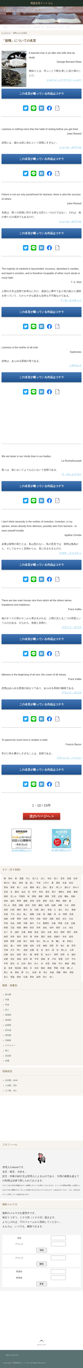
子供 (12, 914)
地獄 (6, 919)
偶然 (65, 901)
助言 (32, 927)
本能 (54, 963)
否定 (12, 959)
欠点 (67, 905)
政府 (6, 936)
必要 (6, 959)
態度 (12, 941)
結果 (47, 905)
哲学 (74, 945)
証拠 (73, 923)
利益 (52, 972)
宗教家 (8, 1040)
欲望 (34, 972)
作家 (7, 999)
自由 (12, 923)
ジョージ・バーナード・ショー (64, 80)
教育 (45, 901)
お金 (25, 887)
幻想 (12, 910)
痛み (14, 883)
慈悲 (58, 919)
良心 (6, 977)
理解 (58, 972)
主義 (54, 923)
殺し (25, 914)
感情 (47, 896)
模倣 (49, 968)
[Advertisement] (41, 421)
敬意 (14, 905)
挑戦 (45, 945)
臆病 (32, 887)
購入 (43, 910)
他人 (38, 941)
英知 (6, 887)
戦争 (36, 936)
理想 (72, 972)
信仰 (51, 927)
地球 (19, 945)
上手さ (46, 883)
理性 (65, 972)
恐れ (45, 887)
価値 (76, 892)
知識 (25, 945)
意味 (21, 883)
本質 (47, 963)
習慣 (19, 923)
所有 (38, 927)
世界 (12, 936)
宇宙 (38, 883)
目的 (36, 968)
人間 (72, 950)
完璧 (54, 896)
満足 (74, 963)
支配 (51, 919)
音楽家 (8, 1056)
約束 (63, 968)
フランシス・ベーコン (69, 757)
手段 (6, 923)
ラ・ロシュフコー (71, 474)
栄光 (71, 883)
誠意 (17, 932)
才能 (38, 914)
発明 (56, 954)
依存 (76, 878)
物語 (43, 968)
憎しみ (64, 950)
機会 (67, 896)
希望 (19, 901)
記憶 (60, 896)
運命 (58, 883)
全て (6, 932)
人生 (65, 927)
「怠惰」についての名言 (22, 10)
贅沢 (69, 932)
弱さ (45, 972)
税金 (36, 932)
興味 (58, 901)
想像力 (57, 936)
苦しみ (7, 905)
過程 (6, 896)
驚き (51, 887)
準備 (60, 923)
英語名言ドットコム (41, 3)
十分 (38, 923)
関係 (34, 896)
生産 (49, 932)
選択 (43, 936)
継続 (40, 905)
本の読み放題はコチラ (21, 850)
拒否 (38, 901)
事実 (19, 919)
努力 (47, 950)
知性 (32, 945)
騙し (58, 941)
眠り (25, 954)
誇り (36, 963)
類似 (19, 977)
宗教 (25, 923)
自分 (65, 919)
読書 (32, 950)
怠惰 (6, 941)
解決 (17, 892)
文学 (67, 959)
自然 (25, 919)
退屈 (71, 936)
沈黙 (51, 945)
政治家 (8, 994)
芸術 (34, 905)
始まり (48, 954)
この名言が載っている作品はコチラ (41, 93)
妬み (12, 954)
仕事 (12, 919)
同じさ (59, 887)
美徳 (19, 959)
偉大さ (7, 883)
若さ (45, 977)
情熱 (19, 927)
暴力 (30, 963)
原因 (73, 905)
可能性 (22, 896)
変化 (12, 963)
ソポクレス (75, 365)
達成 (32, 941)
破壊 (36, 954)
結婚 (54, 905)
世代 (25, 936)
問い (19, 950)
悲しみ (13, 896)
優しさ (70, 968)
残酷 (49, 914)
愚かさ (68, 887)
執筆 (45, 919)
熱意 (19, 954)
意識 (69, 878)
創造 (49, 936)
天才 (12, 950)
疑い (32, 883)
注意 (38, 945)
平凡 (74, 959)
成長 (76, 932)
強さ (63, 945)
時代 (32, 919)
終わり (76, 887)
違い (12, 945)
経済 (27, 905)
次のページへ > (41, 816)
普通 (60, 959)
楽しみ (46, 941)
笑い (51, 977)
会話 (23, 892)
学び (60, 963)
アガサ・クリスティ (70, 553)
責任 (19, 936)
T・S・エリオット (71, 300)
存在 (65, 936)
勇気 (17, 972)
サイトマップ (12, 1355)
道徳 (25, 950)
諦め (10, 878)
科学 (34, 892)
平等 (36, 959)
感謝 (40, 896)
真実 (58, 927)
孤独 (74, 910)
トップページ (6, 33)
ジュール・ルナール (70, 147)
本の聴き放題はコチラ (61, 850)
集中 (32, 923)
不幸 (54, 959)
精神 (63, 932)
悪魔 (21, 878)
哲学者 (8, 1030)
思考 (72, 914)
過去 (47, 892)
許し (28, 972)
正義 (23, 932)
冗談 (12, 927)
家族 (69, 892)
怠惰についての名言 (20, 33)
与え (28, 878)
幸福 (49, 910)
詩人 (7, 1010)
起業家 (8, 1025)
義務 (25, 901)
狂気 (51, 901)
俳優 (7, 1061)
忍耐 (6, 954)
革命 (41, 892)
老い (19, 887)
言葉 (6, 914)
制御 (30, 932)
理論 (12, 977)
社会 (71, 919)
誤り (43, 878)
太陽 (19, 941)
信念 (71, 927)
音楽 (6, 892)
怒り (56, 878)
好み (19, 914)
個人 (60, 910)
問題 (56, 968)
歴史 (32, 977)
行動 (36, 910)
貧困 (43, 959)
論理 (38, 977)
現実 (6, 910)
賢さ (54, 892)
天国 (6, 950)
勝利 (25, 927)
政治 (56, 932)
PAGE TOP (41, 1345)
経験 (21, 905)
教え (38, 887)
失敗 (38, 919)
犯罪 (63, 954)
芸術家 (8, 1020)
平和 (6, 963)
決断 (60, 905)
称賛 (6, 927)
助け (25, 941)
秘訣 (74, 954)
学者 (7, 1005)
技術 (6, 901)
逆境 (32, 901)
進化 (45, 927)
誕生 (6, 945)
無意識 (18, 968)
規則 (12, 901)
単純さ (70, 941)
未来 (10, 968)
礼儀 (25, 977)
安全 (49, 878)
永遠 (65, 883)
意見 (63, 878)
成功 (43, 932)
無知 (25, 968)
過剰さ (61, 892)
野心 (6, 972)
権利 (19, 910)
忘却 (23, 963)
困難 (32, 914)
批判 (25, 959)
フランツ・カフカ (71, 627)
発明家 (8, 1035)
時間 (65, 914)
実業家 (8, 1015)
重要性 (46, 923)
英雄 (12, 887)
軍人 (7, 1050)
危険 (73, 896)
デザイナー (10, 1045)
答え (67, 910)
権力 (25, 910)
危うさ (35, 878)
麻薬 (67, 963)
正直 (67, 923)
